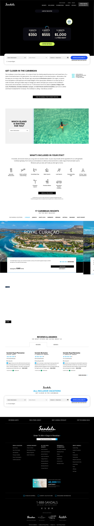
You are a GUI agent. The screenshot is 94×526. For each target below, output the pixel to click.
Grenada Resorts (44, 463)
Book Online (15, 447)
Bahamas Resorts (44, 461)
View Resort (62, 268)
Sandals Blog (75, 447)
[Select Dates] (59, 57)
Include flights (10, 61)
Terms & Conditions (33, 524)
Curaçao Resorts (44, 468)
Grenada (19, 86)
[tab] (38, 344)
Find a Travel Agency (17, 457)
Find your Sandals (16, 455)
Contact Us (52, 524)
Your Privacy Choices (61, 524)
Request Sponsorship (77, 462)
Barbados (25, 86)
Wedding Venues (60, 451)
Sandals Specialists (17, 459)
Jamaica (53, 84)
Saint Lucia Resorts (45, 456)
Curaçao (30, 86)
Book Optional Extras (31, 450)
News (74, 466)
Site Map (74, 471)
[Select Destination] (19, 130)
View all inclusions (47, 193)
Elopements (59, 458)
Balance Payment (30, 452)
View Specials (15, 452)
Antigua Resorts (44, 458)
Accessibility (75, 464)
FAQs (74, 452)
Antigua (58, 84)
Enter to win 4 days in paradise (47, 435)
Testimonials (75, 457)
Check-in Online (30, 447)
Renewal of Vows (60, 463)
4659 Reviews (71, 261)
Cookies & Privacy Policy (44, 524)
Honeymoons (59, 456)
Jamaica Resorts (44, 454)
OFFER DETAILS (47, 44)
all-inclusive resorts (45, 78)
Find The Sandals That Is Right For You (47, 97)
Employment (75, 455)
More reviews (83, 375)
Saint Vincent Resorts (45, 451)
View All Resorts (44, 449)
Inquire (58, 454)
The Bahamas (12, 86)
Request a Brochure (77, 459)
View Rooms (62, 266)
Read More (24, 368)
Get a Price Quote (16, 450)
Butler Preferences (31, 455)
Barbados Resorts (44, 465)
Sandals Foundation (77, 450)
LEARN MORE (52, 484)
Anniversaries (60, 461)
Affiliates (74, 469)
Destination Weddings (61, 449)
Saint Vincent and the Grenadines (45, 86)
